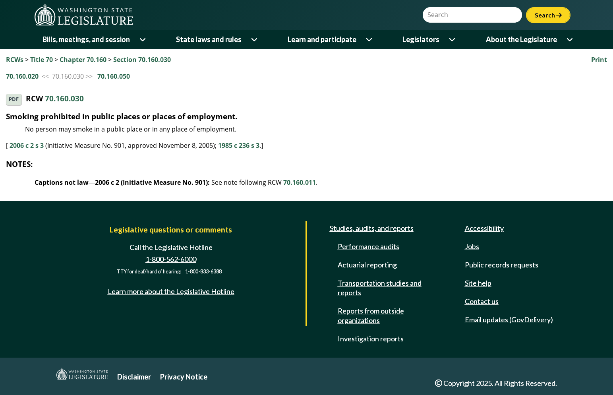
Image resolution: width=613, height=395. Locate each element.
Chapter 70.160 (83, 59)
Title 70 (41, 59)
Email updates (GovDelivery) (509, 319)
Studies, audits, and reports (372, 228)
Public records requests (501, 264)
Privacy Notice (183, 376)
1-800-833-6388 (203, 272)
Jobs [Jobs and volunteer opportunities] (472, 246)
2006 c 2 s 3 (27, 145)
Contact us (482, 301)
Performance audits (368, 246)
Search (548, 15)
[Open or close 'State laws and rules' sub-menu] (254, 39)
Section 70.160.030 (142, 59)
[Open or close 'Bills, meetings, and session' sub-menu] (143, 39)
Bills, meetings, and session (86, 39)
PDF (14, 99)
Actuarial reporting (367, 264)
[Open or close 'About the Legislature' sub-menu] (570, 39)
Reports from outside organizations (371, 315)
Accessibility (484, 228)
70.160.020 (22, 76)
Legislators (420, 39)
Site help (478, 283)
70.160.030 (64, 99)
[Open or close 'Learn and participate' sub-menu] (369, 39)
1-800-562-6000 (170, 259)
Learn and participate (322, 39)
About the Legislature (521, 39)
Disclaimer (134, 376)
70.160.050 (113, 76)
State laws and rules (209, 39)
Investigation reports (371, 338)
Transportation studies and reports (380, 288)
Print (599, 59)
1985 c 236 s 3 (238, 145)
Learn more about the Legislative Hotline (171, 291)
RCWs (14, 59)
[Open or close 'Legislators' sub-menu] (452, 39)
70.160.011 (299, 182)
